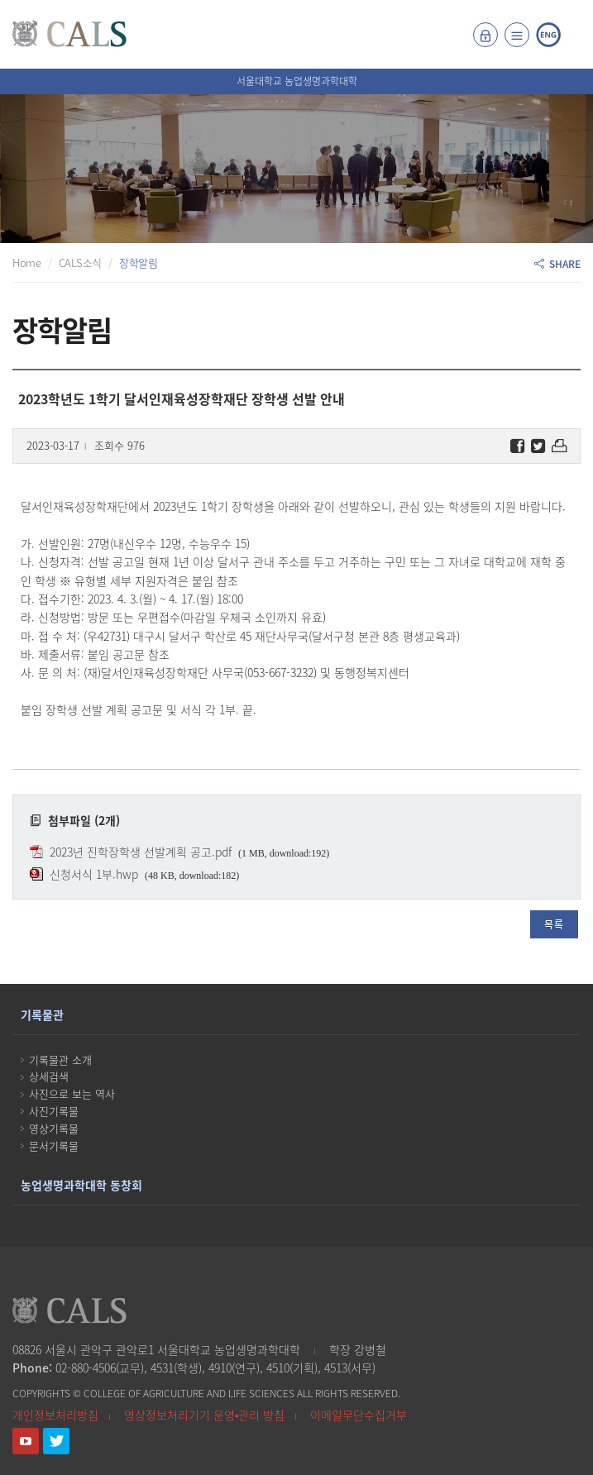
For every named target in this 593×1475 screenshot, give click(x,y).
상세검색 (49, 1076)
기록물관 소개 (60, 1059)
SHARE (557, 263)
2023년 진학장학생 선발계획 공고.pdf (141, 851)
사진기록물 (54, 1111)
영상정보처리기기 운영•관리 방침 (204, 1414)
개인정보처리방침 (55, 1414)
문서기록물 (54, 1145)
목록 (554, 924)
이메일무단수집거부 (358, 1414)
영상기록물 (54, 1128)
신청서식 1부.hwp (94, 874)
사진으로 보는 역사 (72, 1093)
